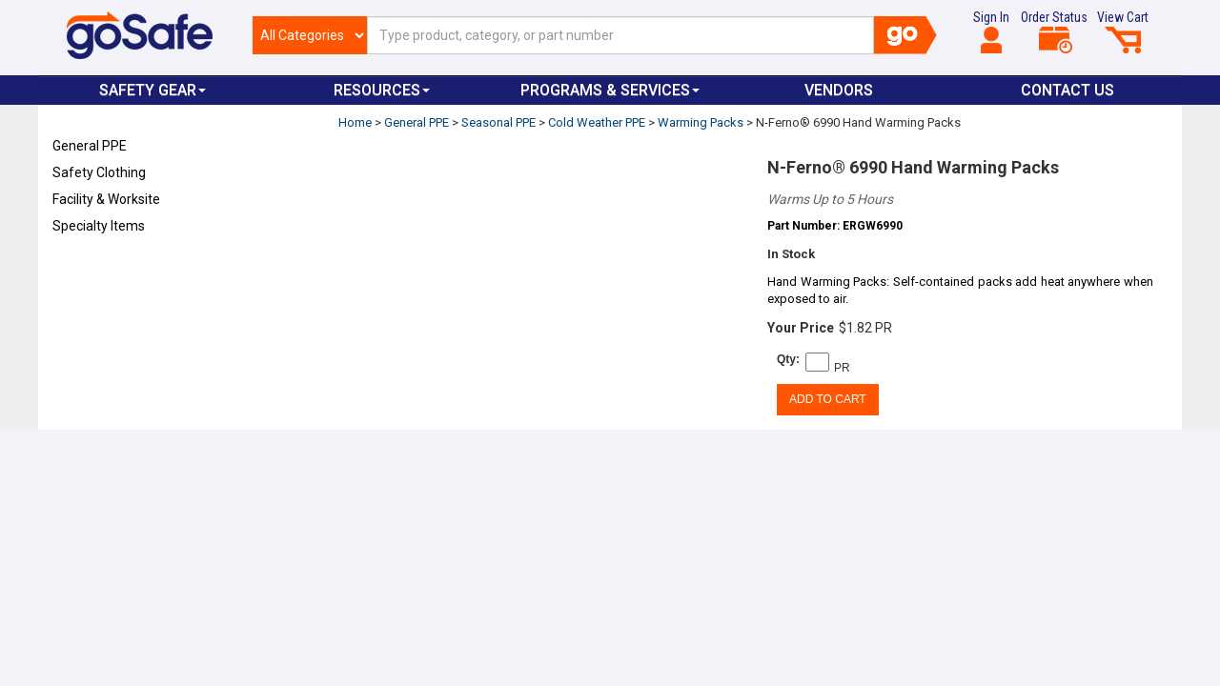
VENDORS (838, 90)
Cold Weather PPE (596, 122)
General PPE (89, 145)
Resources (382, 90)
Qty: (788, 359)
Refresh (89, 270)
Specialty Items (98, 225)
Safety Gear (152, 90)
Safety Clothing (99, 172)
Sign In (991, 31)
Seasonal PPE (498, 122)
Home (355, 122)
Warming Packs (700, 122)
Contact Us (1067, 90)
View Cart (1123, 31)
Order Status (1054, 31)
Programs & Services (610, 90)
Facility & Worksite (106, 199)
